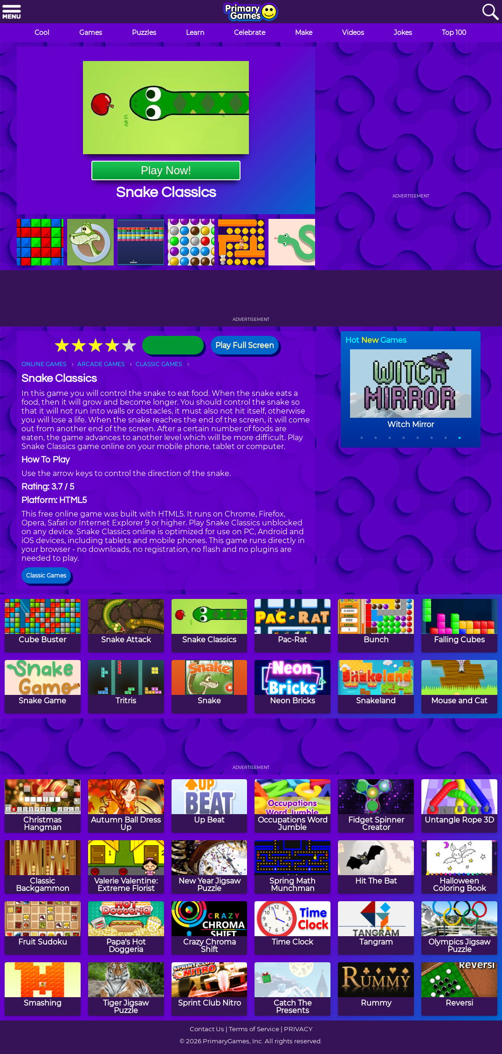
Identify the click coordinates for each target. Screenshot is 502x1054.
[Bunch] (376, 626)
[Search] (490, 12)
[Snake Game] (43, 687)
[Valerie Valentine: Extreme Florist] (126, 867)
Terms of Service (254, 1029)
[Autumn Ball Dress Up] (126, 806)
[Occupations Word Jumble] (292, 806)
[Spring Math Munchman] (292, 867)
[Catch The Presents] (292, 989)
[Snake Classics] (210, 626)
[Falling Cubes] (459, 626)
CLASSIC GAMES (159, 363)
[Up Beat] (210, 806)
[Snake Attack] (126, 626)
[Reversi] (459, 989)
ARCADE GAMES (100, 363)
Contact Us (207, 1029)
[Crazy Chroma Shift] (210, 928)
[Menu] (11, 12)
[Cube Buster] (43, 626)
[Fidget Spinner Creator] (376, 806)
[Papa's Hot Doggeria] (126, 928)
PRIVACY (298, 1029)
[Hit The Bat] (376, 867)
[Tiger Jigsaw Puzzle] (126, 989)
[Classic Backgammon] (43, 867)
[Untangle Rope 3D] (459, 806)
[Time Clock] (292, 928)
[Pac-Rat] (292, 626)
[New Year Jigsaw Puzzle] (210, 867)
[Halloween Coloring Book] (459, 867)
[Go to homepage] (250, 12)
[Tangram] (376, 928)
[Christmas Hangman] (43, 806)
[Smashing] (43, 989)
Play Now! (166, 170)
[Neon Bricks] (292, 687)
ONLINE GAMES (43, 363)
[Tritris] (126, 687)
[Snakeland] (376, 687)
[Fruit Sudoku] (43, 928)
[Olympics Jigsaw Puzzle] (459, 928)
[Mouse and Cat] (459, 687)
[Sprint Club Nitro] (210, 989)
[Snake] (210, 687)
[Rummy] (376, 989)
